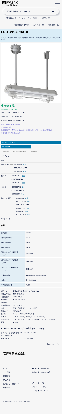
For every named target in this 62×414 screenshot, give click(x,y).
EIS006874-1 (16, 187)
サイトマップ (57, 3)
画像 (2, 160)
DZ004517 (18, 164)
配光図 (3, 176)
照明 (5, 368)
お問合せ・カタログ (11, 384)
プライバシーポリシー (41, 387)
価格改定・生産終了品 (41, 372)
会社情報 (6, 388)
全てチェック (6, 156)
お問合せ (7, 146)
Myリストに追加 (10, 142)
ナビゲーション (29, 11)
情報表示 (6, 376)
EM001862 (20, 198)
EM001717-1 (21, 208)
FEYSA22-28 (28, 338)
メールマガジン (38, 383)
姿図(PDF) (5, 164)
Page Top (51, 344)
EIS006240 (16, 194)
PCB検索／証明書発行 (41, 368)
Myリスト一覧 (38, 25)
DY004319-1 (16, 176)
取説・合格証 (6, 198)
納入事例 (6, 380)
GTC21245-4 (21, 201)
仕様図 (3, 187)
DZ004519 (18, 171)
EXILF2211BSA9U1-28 (16, 120)
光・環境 (6, 372)
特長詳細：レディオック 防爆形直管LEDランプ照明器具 (20, 151)
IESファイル (5, 219)
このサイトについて (40, 391)
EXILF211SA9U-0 (30, 333)
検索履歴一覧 (53, 25)
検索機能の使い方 (21, 25)
